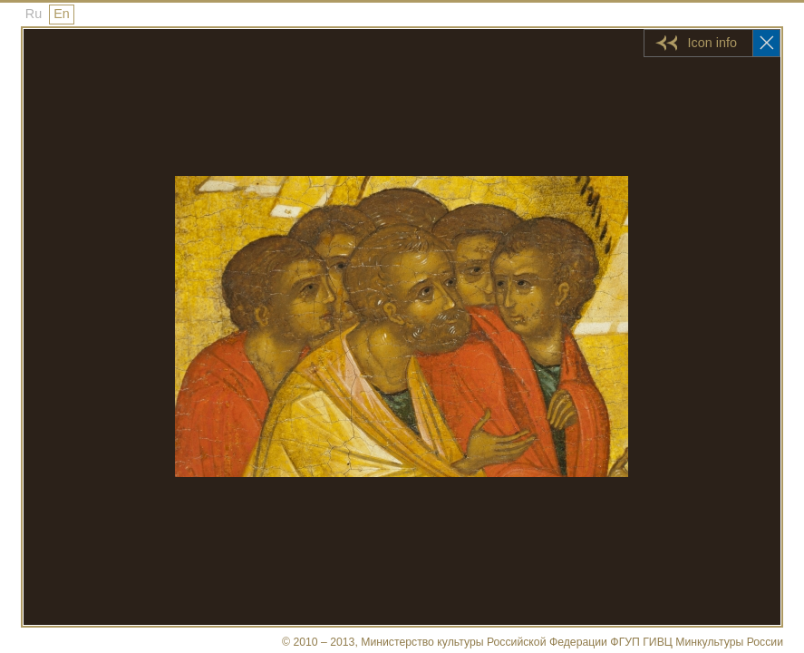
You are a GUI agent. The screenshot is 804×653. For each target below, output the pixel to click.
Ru (33, 13)
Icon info (712, 42)
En (61, 13)
